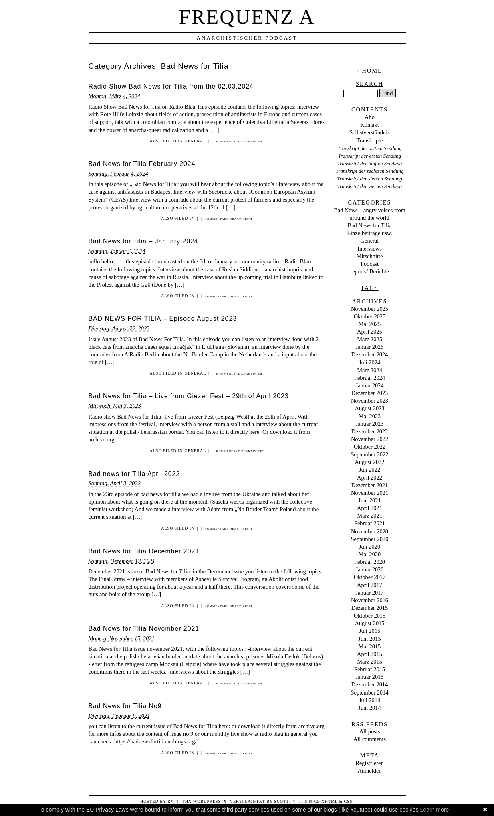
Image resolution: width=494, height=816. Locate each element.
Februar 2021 (369, 523)
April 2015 (369, 654)
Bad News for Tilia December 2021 (144, 551)
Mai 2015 (370, 646)
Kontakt (369, 124)
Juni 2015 (369, 639)
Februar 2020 (369, 562)
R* (170, 801)
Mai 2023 (370, 416)
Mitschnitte (370, 256)
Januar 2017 (370, 592)
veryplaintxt (247, 801)
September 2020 (370, 539)
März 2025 (369, 339)
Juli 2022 (369, 469)
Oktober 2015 (370, 615)
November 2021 (369, 493)
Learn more (434, 809)
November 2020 (369, 531)
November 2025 (369, 309)
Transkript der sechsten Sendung (369, 171)
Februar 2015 (369, 669)
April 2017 (369, 585)
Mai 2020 (370, 554)
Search (369, 84)
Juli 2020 (369, 546)
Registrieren (369, 763)
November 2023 (369, 400)
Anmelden (370, 770)
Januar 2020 (370, 569)
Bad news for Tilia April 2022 (134, 473)
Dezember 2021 (369, 485)
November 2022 (369, 439)
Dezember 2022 (369, 431)
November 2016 (369, 600)
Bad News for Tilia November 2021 (144, 628)
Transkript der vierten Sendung (369, 186)
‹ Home (369, 70)
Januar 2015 (370, 677)
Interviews (369, 248)
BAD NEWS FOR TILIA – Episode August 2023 (163, 318)
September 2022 (370, 454)
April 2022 (369, 477)
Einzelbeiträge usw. (369, 233)
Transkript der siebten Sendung (369, 179)
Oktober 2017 (370, 577)
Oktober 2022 (370, 446)
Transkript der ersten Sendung (369, 156)
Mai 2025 (370, 324)
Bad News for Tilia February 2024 (142, 163)
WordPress (207, 801)
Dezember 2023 (369, 393)
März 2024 (369, 370)
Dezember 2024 (369, 354)
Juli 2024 (369, 362)
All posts (369, 731)
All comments (369, 739)
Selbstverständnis (369, 132)
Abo (370, 117)
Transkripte (370, 140)
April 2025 (369, 331)
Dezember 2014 (369, 684)
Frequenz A (247, 17)
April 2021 (369, 508)
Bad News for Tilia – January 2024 (143, 241)
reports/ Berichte (369, 271)
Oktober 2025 (370, 316)
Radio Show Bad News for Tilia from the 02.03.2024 (171, 86)
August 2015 (370, 623)
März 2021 (369, 515)
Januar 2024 (370, 385)
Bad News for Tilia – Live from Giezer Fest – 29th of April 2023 (189, 396)
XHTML (329, 801)
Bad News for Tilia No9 (125, 706)
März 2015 (369, 661)
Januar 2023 (370, 424)
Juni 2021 (369, 500)
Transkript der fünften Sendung (369, 163)
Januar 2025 (370, 347)
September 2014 (370, 692)
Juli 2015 (369, 631)
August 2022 (370, 462)
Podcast (370, 264)
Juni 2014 (369, 708)
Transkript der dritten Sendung (369, 148)
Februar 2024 (369, 378)
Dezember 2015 (369, 608)
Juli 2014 (369, 700)
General (195, 141)
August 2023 (370, 408)
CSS (348, 801)
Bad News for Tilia (370, 225)
